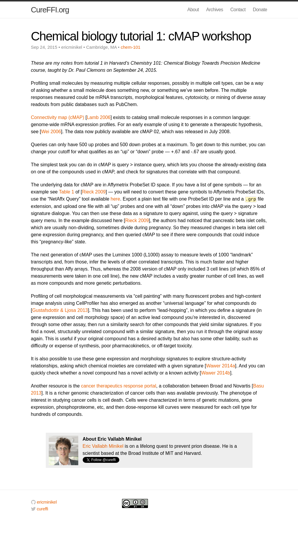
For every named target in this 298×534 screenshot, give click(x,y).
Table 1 (66, 191)
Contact (238, 9)
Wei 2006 (51, 131)
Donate (260, 9)
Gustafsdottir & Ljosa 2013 (60, 309)
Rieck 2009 (94, 191)
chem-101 (131, 47)
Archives (214, 9)
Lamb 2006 (98, 117)
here (115, 198)
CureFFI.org (50, 9)
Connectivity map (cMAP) (57, 117)
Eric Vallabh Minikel (103, 445)
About (193, 9)
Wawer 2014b (215, 372)
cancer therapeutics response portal (118, 385)
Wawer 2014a (220, 365)
